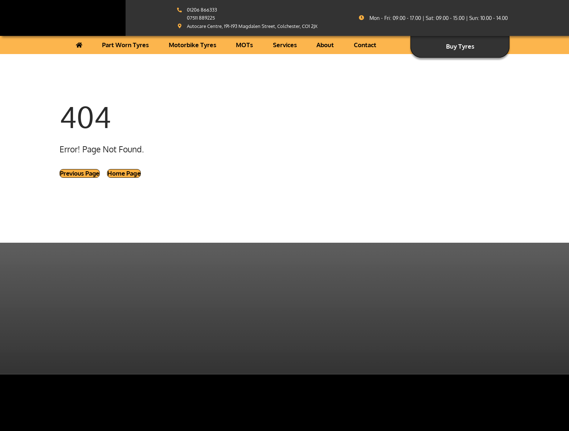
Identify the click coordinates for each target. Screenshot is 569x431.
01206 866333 (202, 10)
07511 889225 (201, 18)
